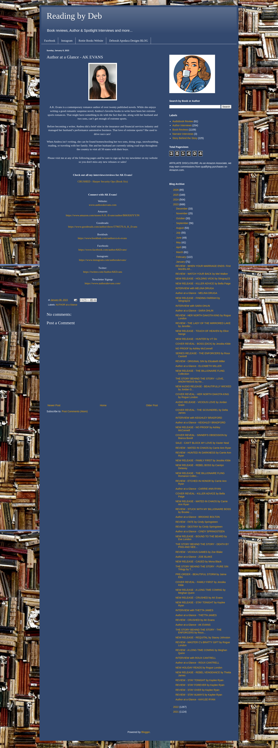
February (181, 257)
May (178, 242)
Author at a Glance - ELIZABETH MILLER (199, 366)
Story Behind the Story (185, 138)
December (182, 208)
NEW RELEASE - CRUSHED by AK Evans (199, 597)
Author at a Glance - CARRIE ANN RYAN (198, 488)
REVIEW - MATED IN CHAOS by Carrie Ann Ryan (203, 447)
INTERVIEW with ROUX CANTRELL (196, 657)
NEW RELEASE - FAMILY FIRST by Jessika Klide (203, 460)
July (178, 232)
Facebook (49, 40)
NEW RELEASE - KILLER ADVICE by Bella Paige (203, 283)
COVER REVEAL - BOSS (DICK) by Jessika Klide (203, 343)
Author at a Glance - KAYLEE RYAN (195, 699)
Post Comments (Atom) (75, 411)
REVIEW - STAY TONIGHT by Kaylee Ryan (199, 680)
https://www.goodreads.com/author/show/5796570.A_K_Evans (102, 226)
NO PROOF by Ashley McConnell (194, 348)
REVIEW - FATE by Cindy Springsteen (197, 521)
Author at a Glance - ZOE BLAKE (194, 556)
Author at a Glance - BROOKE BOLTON (198, 516)
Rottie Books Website (91, 40)
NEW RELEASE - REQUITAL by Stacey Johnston (203, 637)
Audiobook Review (183, 121)
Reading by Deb (74, 16)
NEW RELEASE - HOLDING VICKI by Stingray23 (203, 278)
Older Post (152, 405)
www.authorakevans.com (102, 204)
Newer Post (54, 405)
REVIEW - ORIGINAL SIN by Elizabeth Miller (200, 361)
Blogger (145, 732)
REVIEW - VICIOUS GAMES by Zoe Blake (199, 552)
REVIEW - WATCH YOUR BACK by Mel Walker (202, 273)
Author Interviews (182, 125)
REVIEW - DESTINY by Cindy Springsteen (199, 526)
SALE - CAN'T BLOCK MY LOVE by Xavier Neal (202, 442)
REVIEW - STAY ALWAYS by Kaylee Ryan (199, 694)
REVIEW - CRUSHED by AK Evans (195, 620)
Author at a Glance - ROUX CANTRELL (197, 662)
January (181, 261)
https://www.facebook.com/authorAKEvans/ (102, 249)
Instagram (67, 40)
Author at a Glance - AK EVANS (193, 624)
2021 (176, 711)
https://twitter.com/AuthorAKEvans (102, 271)
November (182, 213)
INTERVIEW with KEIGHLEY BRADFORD (199, 417)
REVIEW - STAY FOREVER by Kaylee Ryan (200, 685)
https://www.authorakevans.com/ (103, 283)
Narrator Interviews (183, 133)
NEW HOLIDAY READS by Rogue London (199, 667)
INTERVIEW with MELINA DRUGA (195, 288)
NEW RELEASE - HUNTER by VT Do (196, 339)
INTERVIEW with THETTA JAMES (194, 610)
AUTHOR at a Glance (66, 305)
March (180, 252)
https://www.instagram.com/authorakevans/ (102, 259)
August (180, 227)
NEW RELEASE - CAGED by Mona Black (198, 561)
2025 (176, 194)
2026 (176, 189)
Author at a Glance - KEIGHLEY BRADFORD (200, 422)
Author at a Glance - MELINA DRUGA (196, 293)
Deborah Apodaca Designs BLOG (128, 40)
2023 (176, 204)
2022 (176, 707)
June (179, 237)
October (181, 218)
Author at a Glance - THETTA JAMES (196, 615)
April (179, 247)
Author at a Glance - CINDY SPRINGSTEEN (200, 531)
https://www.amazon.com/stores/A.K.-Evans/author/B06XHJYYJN (102, 215)
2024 (176, 199)
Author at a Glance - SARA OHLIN (194, 310)
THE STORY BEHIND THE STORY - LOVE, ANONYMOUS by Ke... (200, 380)
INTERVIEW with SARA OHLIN (193, 305)
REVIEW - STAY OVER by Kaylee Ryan (197, 689)
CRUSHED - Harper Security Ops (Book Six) (103, 181)
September (182, 223)
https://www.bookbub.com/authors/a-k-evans (102, 238)
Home (103, 405)
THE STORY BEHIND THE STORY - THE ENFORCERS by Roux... (198, 631)
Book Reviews (180, 129)
